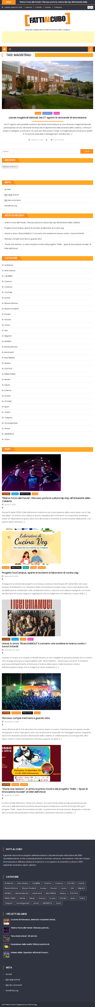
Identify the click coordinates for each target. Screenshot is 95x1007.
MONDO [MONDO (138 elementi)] (8, 893)
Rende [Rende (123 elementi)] (22, 898)
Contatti (38, 7)
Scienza (7, 390)
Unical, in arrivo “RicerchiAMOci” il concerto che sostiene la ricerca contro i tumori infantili (44, 233)
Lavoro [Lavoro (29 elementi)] (64, 888)
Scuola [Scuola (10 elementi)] (53, 898)
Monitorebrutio (11, 347)
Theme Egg (32, 1004)
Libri (6, 330)
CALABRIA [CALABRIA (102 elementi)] (36, 883)
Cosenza (8, 287)
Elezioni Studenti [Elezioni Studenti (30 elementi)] (29, 888)
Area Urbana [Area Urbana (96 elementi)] (22, 883)
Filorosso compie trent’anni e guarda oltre (23, 239)
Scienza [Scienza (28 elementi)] (42, 898)
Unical (38, 113)
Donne (7, 298)
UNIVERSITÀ (47, 113)
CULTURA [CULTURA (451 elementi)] (71, 883)
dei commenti (12, 200)
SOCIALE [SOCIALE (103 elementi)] (63, 898)
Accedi (7, 189)
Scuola (7, 396)
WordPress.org (10, 205)
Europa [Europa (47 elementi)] (43, 888)
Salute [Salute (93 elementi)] (32, 898)
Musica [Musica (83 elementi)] (63, 893)
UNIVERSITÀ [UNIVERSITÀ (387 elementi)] (47, 903)
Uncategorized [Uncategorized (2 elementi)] (22, 903)
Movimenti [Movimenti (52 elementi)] (37, 893)
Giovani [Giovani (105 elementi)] (53, 888)
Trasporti (8, 417)
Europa (7, 314)
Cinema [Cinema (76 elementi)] (47, 883)
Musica (7, 363)
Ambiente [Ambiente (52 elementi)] (9, 883)
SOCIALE (8, 401)
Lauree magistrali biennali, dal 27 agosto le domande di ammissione (47, 117)
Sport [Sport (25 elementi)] (72, 898)
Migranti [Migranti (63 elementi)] (81, 888)
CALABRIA (8, 276)
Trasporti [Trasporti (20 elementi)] (8, 903)
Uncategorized (10, 423)
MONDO (7, 341)
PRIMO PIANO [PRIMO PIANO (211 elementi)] (10, 898)
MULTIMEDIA (9, 357)
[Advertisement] (48, 37)
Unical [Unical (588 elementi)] (36, 903)
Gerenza (29, 7)
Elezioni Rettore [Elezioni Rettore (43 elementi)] (11, 888)
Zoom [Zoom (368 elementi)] (58, 903)
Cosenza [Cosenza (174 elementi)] (59, 883)
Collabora (58, 7)
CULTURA (8, 292)
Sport (6, 406)
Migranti (8, 336)
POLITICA (8, 368)
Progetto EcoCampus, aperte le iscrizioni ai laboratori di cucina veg (34, 228)
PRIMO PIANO (10, 374)
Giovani (7, 319)
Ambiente (8, 265)
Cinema (8, 281)
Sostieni (48, 7)
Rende (7, 379)
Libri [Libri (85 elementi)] (72, 888)
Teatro (7, 412)
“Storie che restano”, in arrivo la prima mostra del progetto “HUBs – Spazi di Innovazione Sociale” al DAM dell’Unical (47, 246)
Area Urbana (9, 270)
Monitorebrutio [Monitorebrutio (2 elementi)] (22, 893)
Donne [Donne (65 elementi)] (81, 883)
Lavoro (7, 325)
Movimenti (9, 352)
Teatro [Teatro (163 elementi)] (82, 898)
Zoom (56, 113)
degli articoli (11, 195)
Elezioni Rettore (11, 303)
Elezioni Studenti (11, 308)
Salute (7, 385)
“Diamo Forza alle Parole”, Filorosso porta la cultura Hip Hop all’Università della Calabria (42, 222)
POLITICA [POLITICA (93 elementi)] (74, 893)
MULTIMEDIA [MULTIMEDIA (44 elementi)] (51, 893)
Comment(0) (58, 140)
